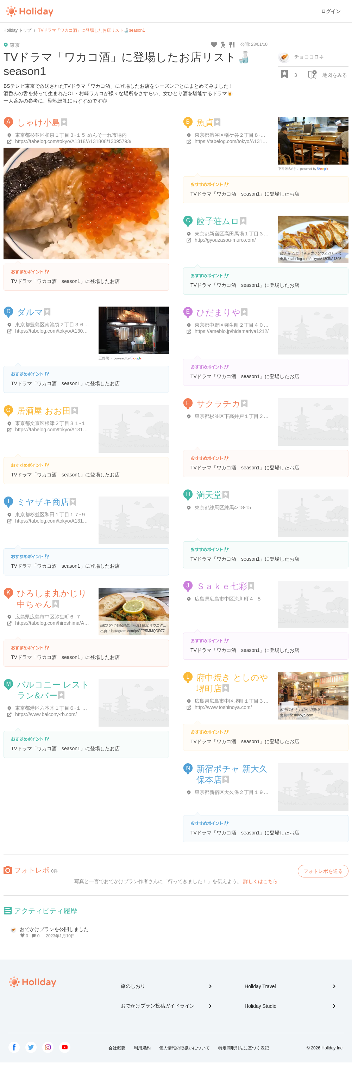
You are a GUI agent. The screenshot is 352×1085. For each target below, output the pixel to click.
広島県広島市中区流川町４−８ (228, 599)
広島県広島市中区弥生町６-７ (48, 616)
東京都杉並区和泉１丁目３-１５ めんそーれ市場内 (71, 135)
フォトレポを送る (323, 871)
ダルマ (30, 312)
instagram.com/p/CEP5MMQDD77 (138, 631)
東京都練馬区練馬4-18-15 (223, 507)
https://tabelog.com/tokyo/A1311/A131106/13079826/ (73, 429)
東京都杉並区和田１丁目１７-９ (50, 514)
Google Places (315, 168)
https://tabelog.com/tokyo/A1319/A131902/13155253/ (73, 521)
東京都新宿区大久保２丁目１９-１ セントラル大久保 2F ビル (262, 792)
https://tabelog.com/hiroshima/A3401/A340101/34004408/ (78, 623)
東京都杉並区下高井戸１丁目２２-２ (235, 416)
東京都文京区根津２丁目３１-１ (50, 423)
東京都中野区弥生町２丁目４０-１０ (235, 325)
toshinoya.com (301, 715)
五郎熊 (104, 358)
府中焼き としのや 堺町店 (300, 709)
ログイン (331, 11)
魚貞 (204, 122)
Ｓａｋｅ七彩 (221, 586)
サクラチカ (218, 403)
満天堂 (209, 495)
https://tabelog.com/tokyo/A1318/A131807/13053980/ (253, 141)
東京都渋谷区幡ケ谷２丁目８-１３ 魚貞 (238, 135)
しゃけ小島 (38, 122)
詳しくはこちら (260, 881)
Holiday (30, 11)
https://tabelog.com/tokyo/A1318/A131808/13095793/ (73, 141)
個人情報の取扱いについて (184, 1048)
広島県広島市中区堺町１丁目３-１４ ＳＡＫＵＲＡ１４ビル (260, 701)
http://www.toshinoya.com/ (223, 707)
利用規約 (142, 1048)
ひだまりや (218, 312)
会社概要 (116, 1048)
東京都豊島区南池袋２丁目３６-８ (53, 324)
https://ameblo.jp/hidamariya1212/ (232, 331)
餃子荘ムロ (217, 221)
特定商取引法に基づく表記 (243, 1048)
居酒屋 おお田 (44, 410)
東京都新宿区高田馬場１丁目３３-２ (235, 233)
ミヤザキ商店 (43, 502)
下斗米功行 (287, 169)
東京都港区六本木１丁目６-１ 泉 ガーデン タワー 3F (73, 708)
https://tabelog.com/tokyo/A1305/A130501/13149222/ (73, 331)
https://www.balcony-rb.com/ (46, 714)
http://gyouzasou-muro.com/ (225, 240)
